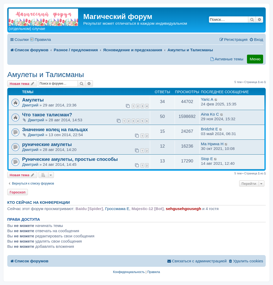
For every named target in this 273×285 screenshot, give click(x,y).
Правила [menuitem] (43, 39)
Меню (255, 59)
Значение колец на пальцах (55, 129)
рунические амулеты (47, 144)
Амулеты (33, 100)
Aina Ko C (210, 114)
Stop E (207, 158)
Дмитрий (30, 105)
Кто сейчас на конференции (38, 202)
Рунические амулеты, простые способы (70, 159)
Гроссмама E (117, 208)
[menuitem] (256, 39)
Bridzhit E (209, 129)
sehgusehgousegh (183, 208)
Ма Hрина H (212, 144)
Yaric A (207, 99)
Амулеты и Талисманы (45, 75)
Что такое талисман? (47, 114)
